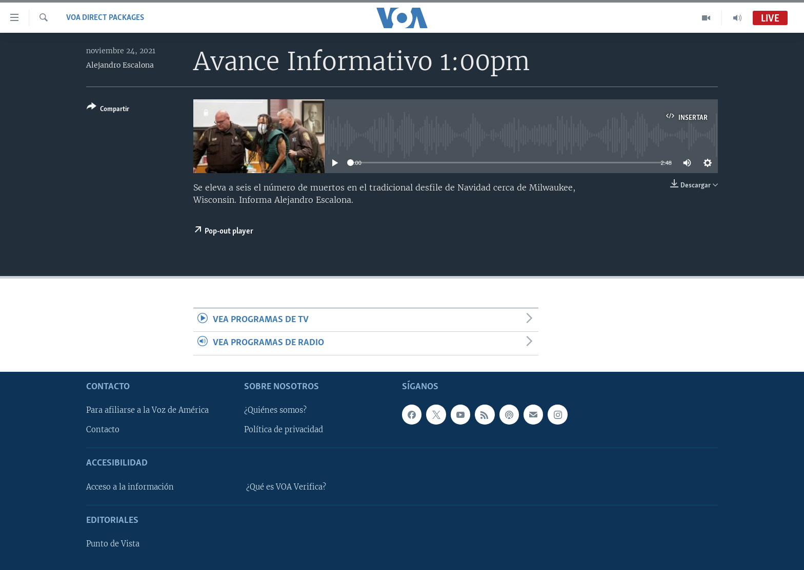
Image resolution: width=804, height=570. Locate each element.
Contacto (102, 429)
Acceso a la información (130, 487)
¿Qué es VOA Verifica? (286, 487)
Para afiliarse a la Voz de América (147, 410)
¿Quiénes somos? (275, 410)
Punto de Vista (112, 543)
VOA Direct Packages (105, 18)
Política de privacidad (283, 429)
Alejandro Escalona (120, 65)
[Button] (108, 109)
